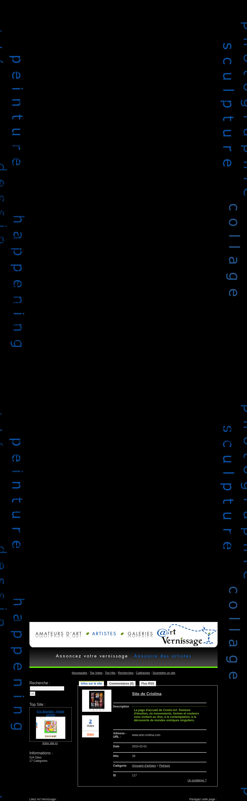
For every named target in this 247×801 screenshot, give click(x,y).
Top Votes (96, 673)
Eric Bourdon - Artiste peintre (50, 713)
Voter (90, 734)
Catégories (143, 673)
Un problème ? (196, 780)
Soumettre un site (164, 673)
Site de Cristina (146, 694)
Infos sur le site (91, 683)
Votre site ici (50, 743)
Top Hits (110, 673)
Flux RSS (147, 683)
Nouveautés (79, 673)
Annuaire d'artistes (144, 765)
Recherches (125, 673)
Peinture (164, 765)
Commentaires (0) (121, 683)
